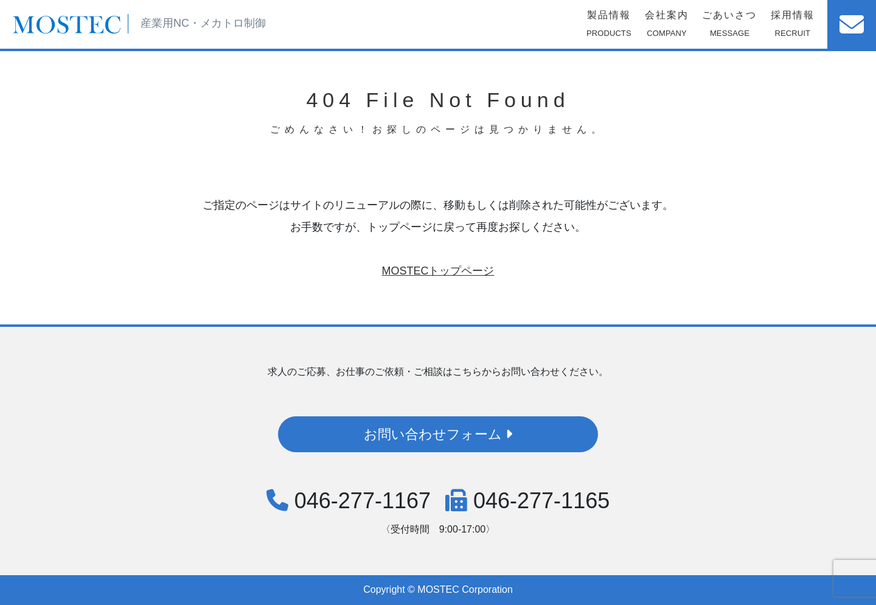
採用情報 (793, 26)
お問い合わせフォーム (438, 434)
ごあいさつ (729, 26)
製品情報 (608, 26)
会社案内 (667, 26)
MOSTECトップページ (437, 271)
